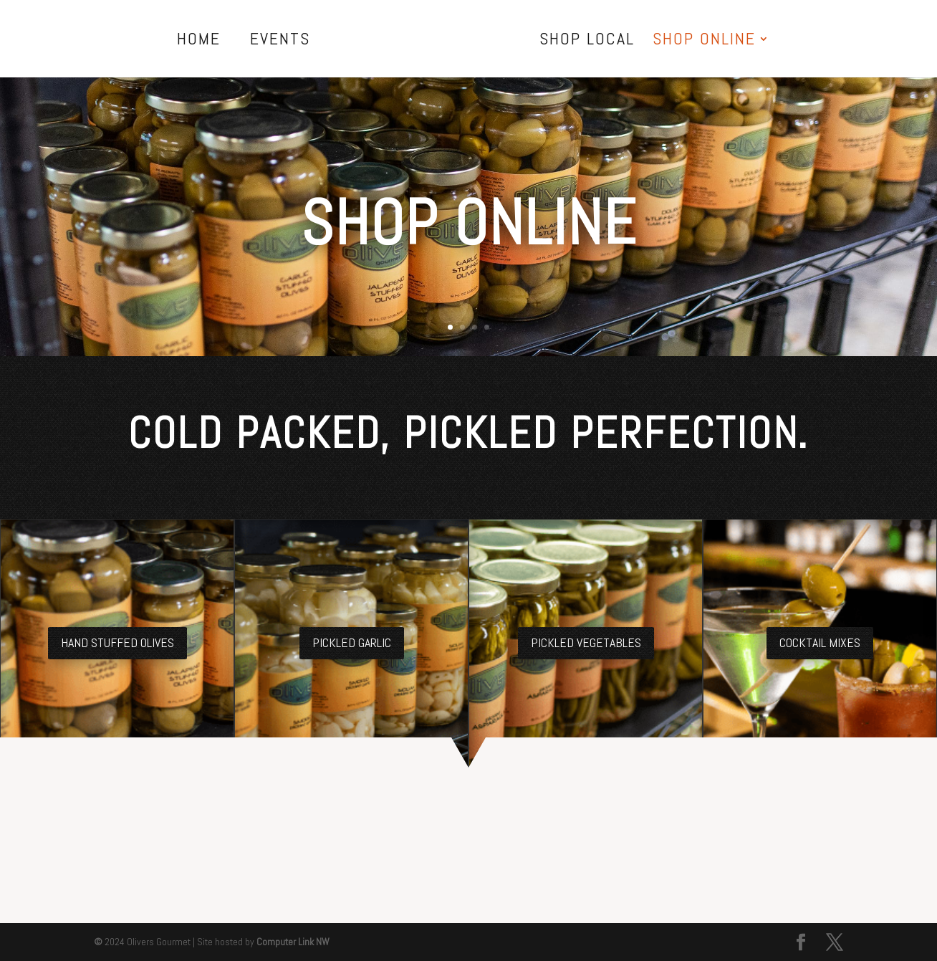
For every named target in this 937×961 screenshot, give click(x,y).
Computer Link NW (293, 941)
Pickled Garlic (351, 642)
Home (198, 41)
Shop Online (704, 41)
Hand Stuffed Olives (117, 642)
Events (280, 41)
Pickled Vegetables (586, 642)
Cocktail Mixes (819, 642)
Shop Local (587, 41)
